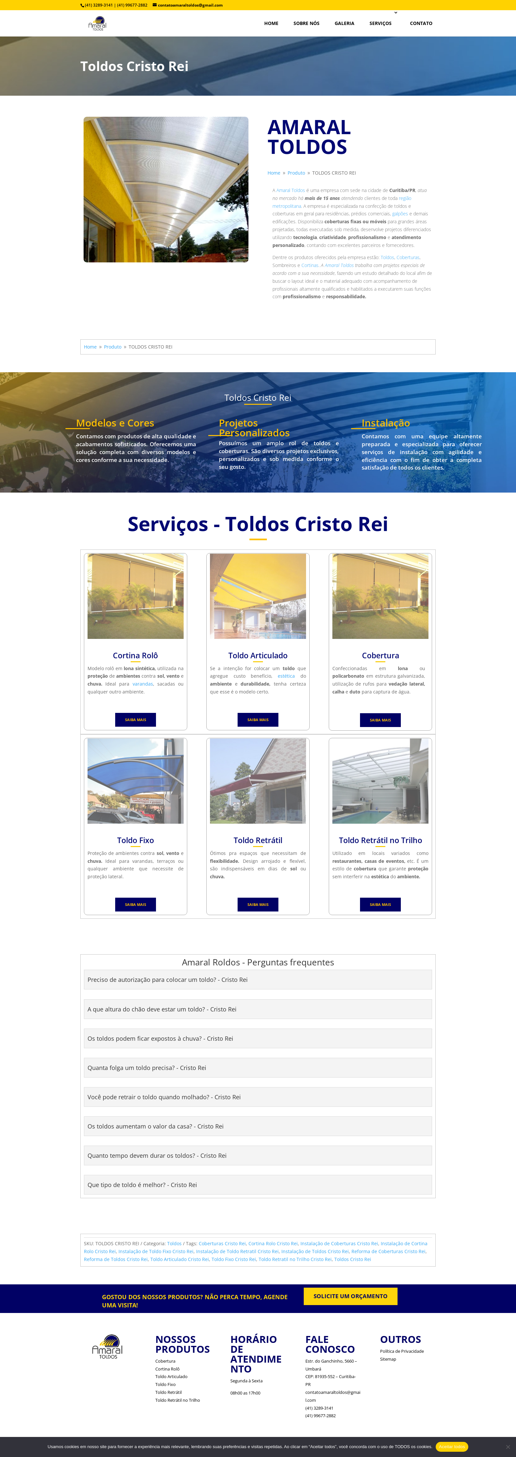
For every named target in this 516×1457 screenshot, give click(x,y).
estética (286, 676)
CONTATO (421, 23)
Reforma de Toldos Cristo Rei (116, 1259)
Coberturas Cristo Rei (222, 1243)
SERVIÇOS (381, 23)
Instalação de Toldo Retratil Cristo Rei (237, 1251)
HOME (271, 23)
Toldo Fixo (165, 1384)
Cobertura (165, 1361)
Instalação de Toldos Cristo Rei (315, 1251)
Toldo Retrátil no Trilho (177, 1400)
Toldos (387, 257)
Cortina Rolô (167, 1369)
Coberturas (408, 257)
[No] (507, 1447)
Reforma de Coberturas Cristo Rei (388, 1251)
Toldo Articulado (171, 1376)
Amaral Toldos (290, 190)
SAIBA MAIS (135, 719)
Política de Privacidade (402, 1351)
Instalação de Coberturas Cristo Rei (339, 1243)
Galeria (344, 23)
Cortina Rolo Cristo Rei (273, 1243)
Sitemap (388, 1359)
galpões (400, 213)
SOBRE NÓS (307, 23)
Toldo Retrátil (168, 1392)
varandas (143, 684)
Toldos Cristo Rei (352, 1259)
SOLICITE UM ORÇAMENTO (351, 1296)
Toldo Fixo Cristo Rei (234, 1259)
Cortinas (310, 265)
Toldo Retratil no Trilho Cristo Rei (295, 1259)
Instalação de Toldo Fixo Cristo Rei (156, 1251)
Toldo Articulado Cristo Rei (179, 1259)
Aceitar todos (452, 1446)
